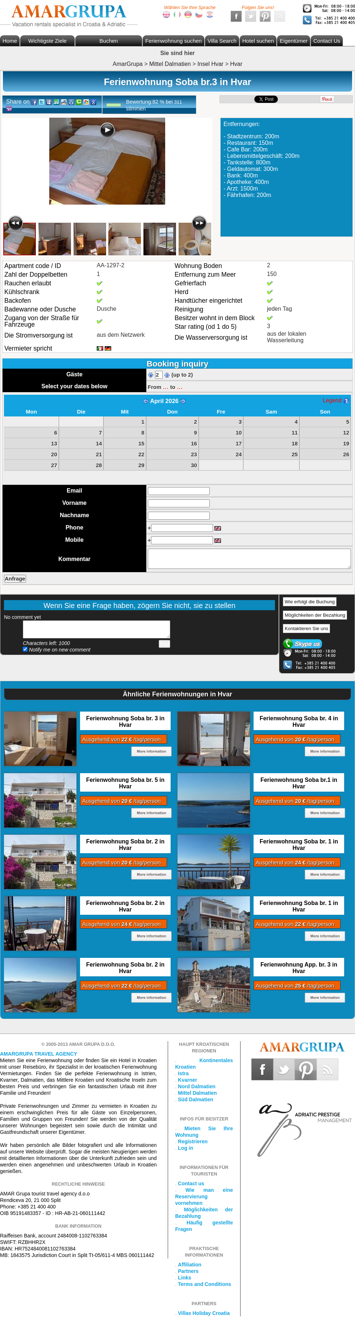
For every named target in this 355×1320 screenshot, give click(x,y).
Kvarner (187, 1080)
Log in (185, 1148)
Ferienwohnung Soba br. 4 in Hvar (299, 721)
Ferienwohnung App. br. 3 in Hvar (298, 967)
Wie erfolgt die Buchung (310, 601)
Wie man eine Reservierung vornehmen (204, 1196)
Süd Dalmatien (195, 1099)
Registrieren (193, 1141)
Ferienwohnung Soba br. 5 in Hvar (125, 783)
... (165, 386)
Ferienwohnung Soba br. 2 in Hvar (125, 844)
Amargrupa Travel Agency (38, 1054)
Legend (336, 400)
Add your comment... (96, 629)
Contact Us (326, 41)
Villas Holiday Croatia (204, 1313)
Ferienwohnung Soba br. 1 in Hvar (299, 844)
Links (184, 1278)
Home (10, 41)
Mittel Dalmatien (197, 1093)
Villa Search (222, 41)
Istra (183, 1073)
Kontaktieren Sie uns (306, 628)
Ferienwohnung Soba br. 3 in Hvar (125, 721)
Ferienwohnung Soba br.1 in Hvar (298, 783)
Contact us (191, 1183)
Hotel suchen (258, 41)
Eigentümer (294, 41)
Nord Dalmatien (196, 1086)
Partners (188, 1271)
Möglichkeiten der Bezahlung (315, 615)
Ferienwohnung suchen (173, 41)
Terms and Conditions (204, 1284)
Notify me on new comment (57, 650)
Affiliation (189, 1264)
